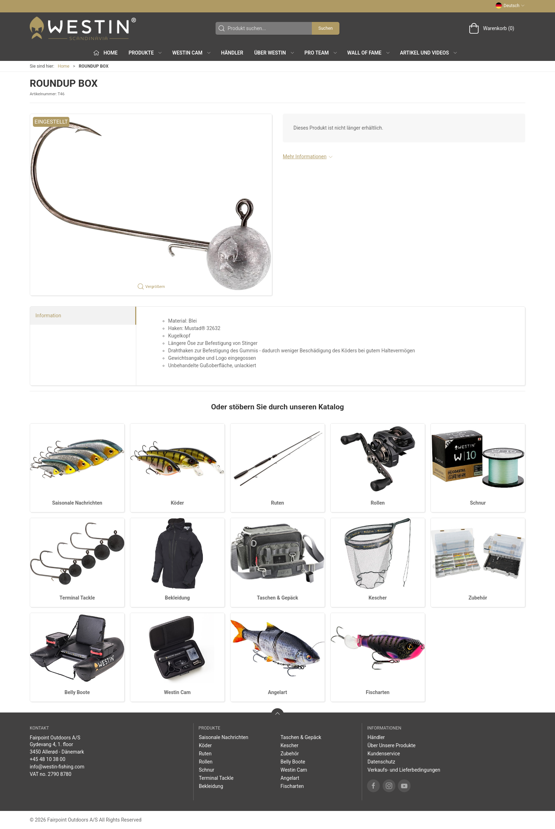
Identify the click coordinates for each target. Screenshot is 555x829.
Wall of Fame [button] (368, 53)
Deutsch (510, 5)
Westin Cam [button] (192, 53)
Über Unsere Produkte (391, 745)
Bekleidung (177, 598)
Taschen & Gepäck (277, 598)
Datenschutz (381, 762)
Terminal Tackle (77, 598)
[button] (151, 205)
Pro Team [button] (321, 53)
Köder (177, 503)
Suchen (326, 28)
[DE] (83, 28)
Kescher (377, 598)
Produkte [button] (145, 53)
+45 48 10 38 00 (47, 759)
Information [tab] (48, 315)
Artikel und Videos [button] (429, 53)
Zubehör (478, 598)
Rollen (378, 503)
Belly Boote (77, 692)
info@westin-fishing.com (57, 767)
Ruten (277, 503)
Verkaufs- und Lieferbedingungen (403, 770)
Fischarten (378, 692)
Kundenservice (383, 753)
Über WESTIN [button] (274, 53)
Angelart (277, 692)
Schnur (478, 503)
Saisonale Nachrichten (77, 503)
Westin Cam (177, 692)
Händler (232, 53)
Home (63, 66)
